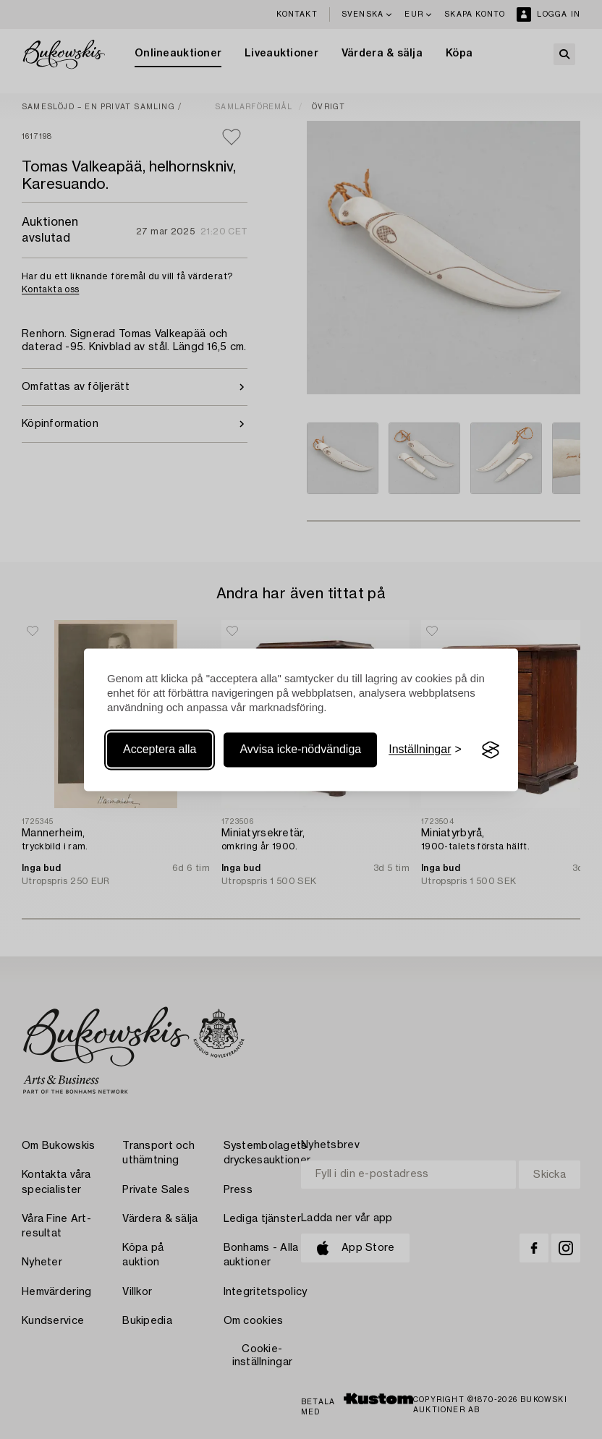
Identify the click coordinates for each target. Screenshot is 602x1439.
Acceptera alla (159, 750)
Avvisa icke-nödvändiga (300, 750)
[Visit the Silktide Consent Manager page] (490, 750)
